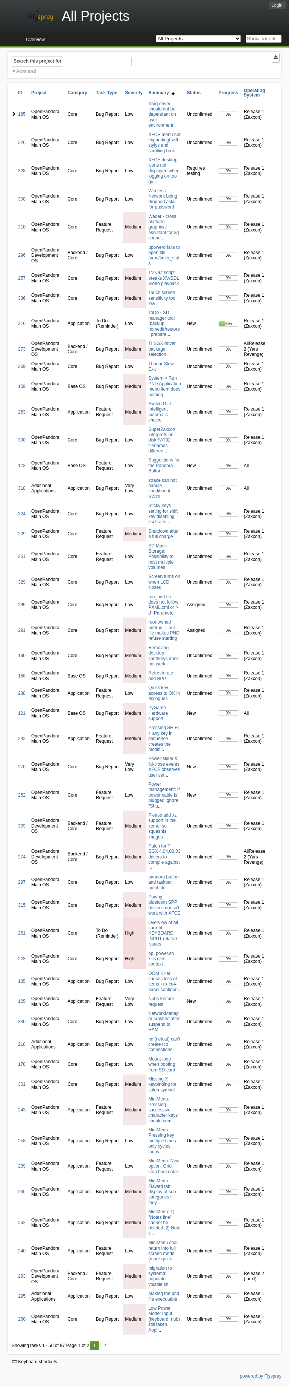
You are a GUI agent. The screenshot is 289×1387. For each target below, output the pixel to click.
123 (22, 465)
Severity (134, 92)
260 (22, 1319)
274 (22, 857)
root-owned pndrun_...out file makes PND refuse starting (163, 630)
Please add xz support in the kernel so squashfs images (162, 826)
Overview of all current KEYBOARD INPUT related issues (163, 933)
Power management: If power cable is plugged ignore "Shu (163, 795)
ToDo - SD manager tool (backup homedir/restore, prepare (164, 323)
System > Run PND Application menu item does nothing (164, 386)
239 (22, 1166)
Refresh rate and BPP (160, 675)
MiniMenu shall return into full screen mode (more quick (163, 1250)
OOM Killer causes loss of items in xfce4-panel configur (162, 981)
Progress (228, 92)
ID (20, 92)
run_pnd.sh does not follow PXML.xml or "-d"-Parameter (163, 605)
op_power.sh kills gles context (161, 959)
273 (22, 349)
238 (22, 693)
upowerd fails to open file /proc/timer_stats (164, 255)
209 (22, 533)
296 (22, 255)
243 (22, 1110)
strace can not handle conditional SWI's (162, 488)
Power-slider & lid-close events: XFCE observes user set (164, 766)
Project (39, 92)
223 (22, 958)
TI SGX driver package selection (162, 349)
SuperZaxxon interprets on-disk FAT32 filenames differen (161, 440)
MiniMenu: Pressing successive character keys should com (163, 1109)
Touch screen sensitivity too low (161, 298)
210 (22, 227)
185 (22, 114)
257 (22, 278)
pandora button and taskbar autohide (163, 882)
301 (22, 1084)
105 (22, 1001)
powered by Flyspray (260, 1376)
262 (22, 1222)
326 (22, 142)
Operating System (254, 93)
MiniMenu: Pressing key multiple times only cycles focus (162, 1140)
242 (22, 738)
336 (22, 298)
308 (22, 199)
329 (22, 582)
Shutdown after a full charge (163, 534)
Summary (161, 92)
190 (22, 655)
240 (22, 1251)
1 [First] (94, 1345)
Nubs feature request (161, 1001)
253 (22, 412)
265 (22, 1191)
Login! (277, 5)
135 (22, 981)
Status (194, 92)
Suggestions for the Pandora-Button (163, 465)
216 (22, 323)
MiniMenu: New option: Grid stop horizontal (163, 1166)
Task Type (106, 92)
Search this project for (37, 61)
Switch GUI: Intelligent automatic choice (160, 412)
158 (22, 676)
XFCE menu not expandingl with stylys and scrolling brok (164, 142)
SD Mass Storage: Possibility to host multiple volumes (160, 556)
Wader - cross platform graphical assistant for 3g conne (163, 227)
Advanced (26, 71)
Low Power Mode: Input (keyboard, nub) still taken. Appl (164, 1319)
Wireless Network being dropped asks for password (162, 199)
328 (22, 170)
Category (77, 92)
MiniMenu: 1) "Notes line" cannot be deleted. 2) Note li (164, 1222)
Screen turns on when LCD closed (164, 582)
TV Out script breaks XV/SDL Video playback (163, 278)
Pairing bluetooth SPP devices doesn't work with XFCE (164, 905)
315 (22, 905)
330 (22, 1021)
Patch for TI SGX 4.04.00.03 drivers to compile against (164, 854)
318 (22, 488)
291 (22, 630)
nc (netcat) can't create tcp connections (164, 1044)
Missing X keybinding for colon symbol (162, 1084)
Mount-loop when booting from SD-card (161, 1064)
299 (22, 604)
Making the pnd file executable (163, 1296)
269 (22, 366)
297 (22, 882)
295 (22, 1296)
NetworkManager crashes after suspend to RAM (163, 1021)
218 (22, 1044)
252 (22, 795)
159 (22, 386)
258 (22, 1140)
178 (22, 1064)
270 (22, 766)
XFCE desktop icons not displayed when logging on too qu (163, 170)
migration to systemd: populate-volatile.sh (160, 1276)
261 (22, 933)
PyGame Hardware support (158, 713)
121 (22, 713)
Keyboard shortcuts (34, 1361)
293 (22, 1276)
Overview (35, 39)
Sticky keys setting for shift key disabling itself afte (163, 513)
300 (22, 440)
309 (22, 826)
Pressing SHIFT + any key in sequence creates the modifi (164, 738)
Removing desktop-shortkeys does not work (163, 656)
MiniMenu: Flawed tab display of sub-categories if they (162, 1191)
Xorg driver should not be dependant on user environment (162, 114)
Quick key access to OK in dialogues (164, 693)
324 (22, 513)
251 (22, 556)
